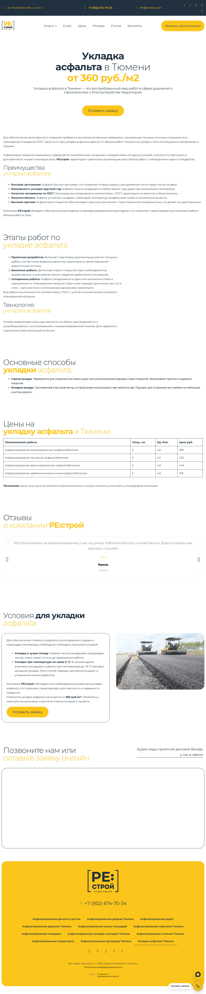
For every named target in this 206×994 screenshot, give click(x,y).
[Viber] (188, 5)
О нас (67, 26)
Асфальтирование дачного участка (56, 925)
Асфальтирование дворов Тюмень (110, 925)
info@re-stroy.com (150, 7)
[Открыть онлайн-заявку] (186, 986)
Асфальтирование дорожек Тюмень (46, 932)
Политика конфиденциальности (103, 973)
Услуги (50, 26)
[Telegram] (200, 5)
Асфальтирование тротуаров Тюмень (105, 947)
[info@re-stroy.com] (136, 7)
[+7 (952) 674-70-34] (85, 8)
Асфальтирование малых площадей (102, 932)
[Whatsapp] (194, 5)
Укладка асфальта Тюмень (156, 947)
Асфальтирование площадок (41, 940)
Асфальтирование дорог (157, 925)
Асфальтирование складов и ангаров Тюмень (99, 940)
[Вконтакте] (182, 5)
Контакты (135, 26)
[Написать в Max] (198, 974)
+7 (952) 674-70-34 (100, 7)
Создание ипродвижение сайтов (108, 981)
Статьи (116, 26)
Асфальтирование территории (53, 947)
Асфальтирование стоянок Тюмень (160, 940)
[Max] (200, 10)
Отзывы (98, 26)
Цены (82, 26)
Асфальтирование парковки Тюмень (158, 932)
